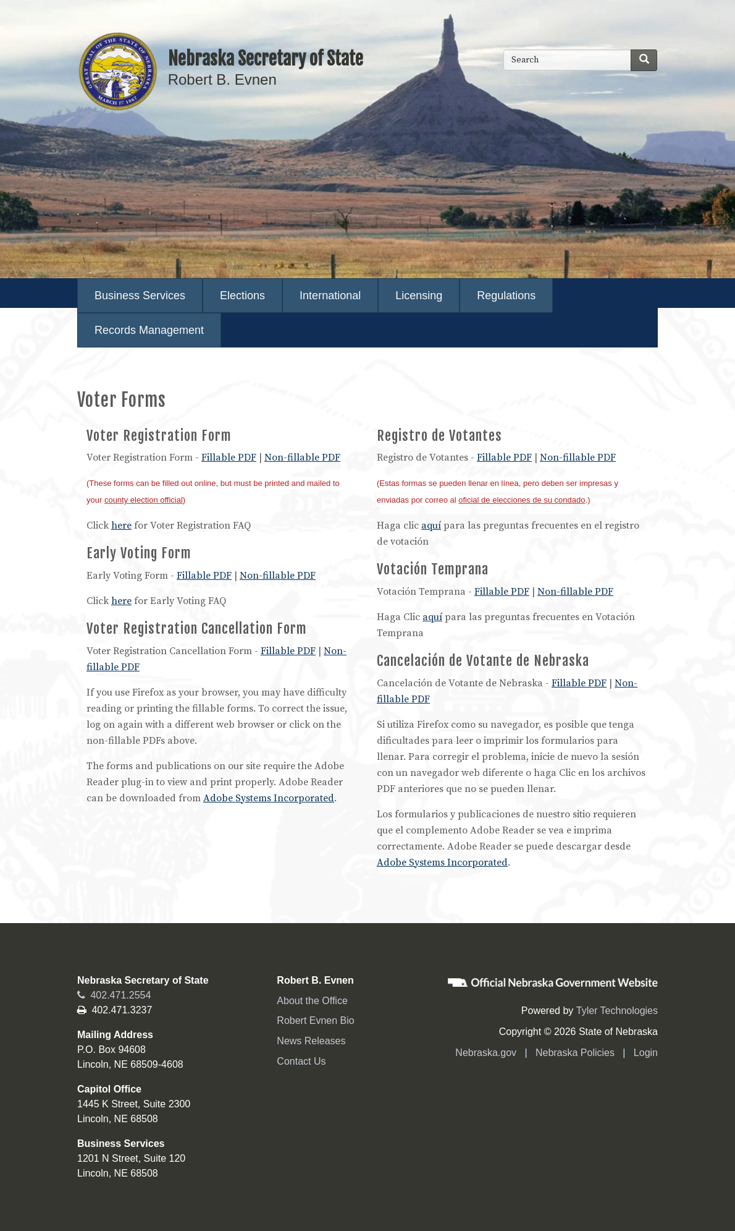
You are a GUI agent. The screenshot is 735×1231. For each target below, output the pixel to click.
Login (646, 1052)
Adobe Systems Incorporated (268, 798)
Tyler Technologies (617, 1010)
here (121, 525)
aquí (431, 525)
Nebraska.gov (485, 1052)
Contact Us (301, 1061)
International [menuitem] (330, 295)
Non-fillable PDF (302, 457)
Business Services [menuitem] (139, 295)
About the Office (312, 1000)
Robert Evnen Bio (315, 1020)
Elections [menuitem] (242, 295)
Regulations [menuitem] (506, 295)
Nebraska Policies (575, 1052)
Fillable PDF (228, 457)
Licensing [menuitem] (418, 295)
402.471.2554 (114, 995)
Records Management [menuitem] (149, 330)
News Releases (311, 1041)
